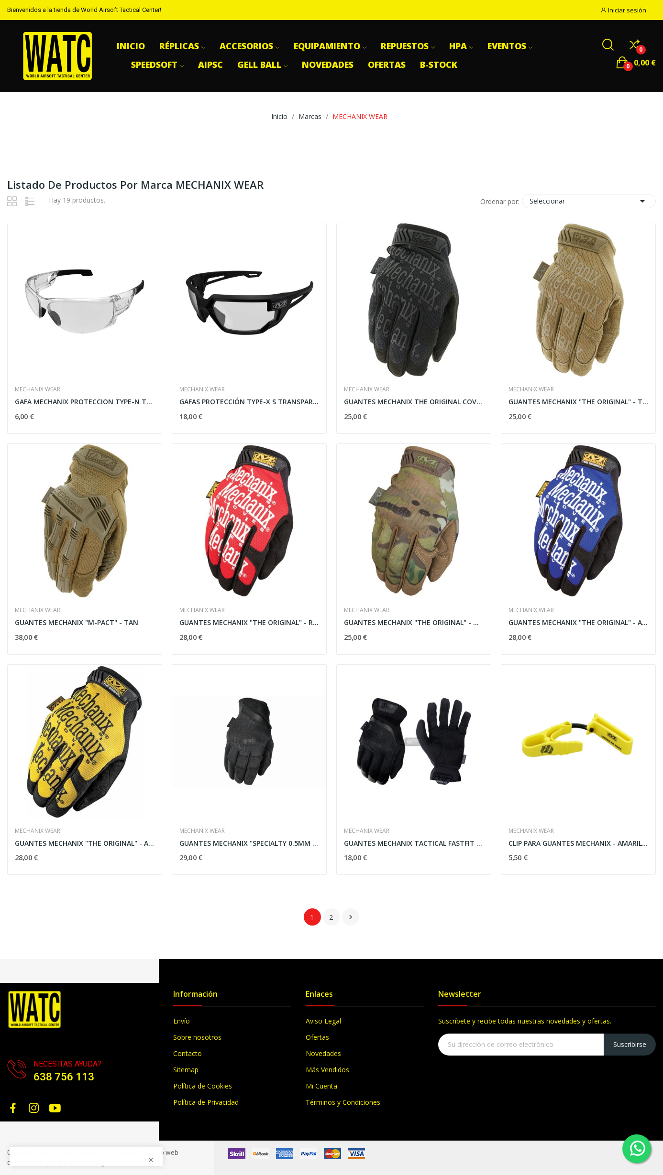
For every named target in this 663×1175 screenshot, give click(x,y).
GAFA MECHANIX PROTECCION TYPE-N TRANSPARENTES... (85, 401)
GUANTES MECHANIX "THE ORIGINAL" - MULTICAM (414, 622)
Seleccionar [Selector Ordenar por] (589, 201)
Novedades (323, 1053)
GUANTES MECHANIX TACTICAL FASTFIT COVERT (414, 843)
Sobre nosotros (197, 1037)
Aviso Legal (323, 1020)
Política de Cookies (202, 1085)
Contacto (187, 1053)
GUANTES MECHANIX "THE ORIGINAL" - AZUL (578, 622)
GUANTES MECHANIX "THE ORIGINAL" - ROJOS (249, 622)
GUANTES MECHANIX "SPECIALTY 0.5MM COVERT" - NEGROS (249, 843)
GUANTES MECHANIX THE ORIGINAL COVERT (414, 401)
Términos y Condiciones (343, 1102)
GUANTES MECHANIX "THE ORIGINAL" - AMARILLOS (85, 843)
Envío (181, 1020)
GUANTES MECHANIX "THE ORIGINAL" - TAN (578, 401)
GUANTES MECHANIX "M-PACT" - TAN (76, 622)
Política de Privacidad (206, 1102)
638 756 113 (63, 1077)
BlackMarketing (81, 1162)
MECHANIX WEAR (37, 389)
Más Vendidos (327, 1069)
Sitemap (186, 1069)
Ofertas (317, 1037)
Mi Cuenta (321, 1085)
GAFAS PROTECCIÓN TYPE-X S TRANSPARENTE (249, 401)
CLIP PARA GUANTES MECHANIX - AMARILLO (578, 843)
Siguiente (350, 917)
